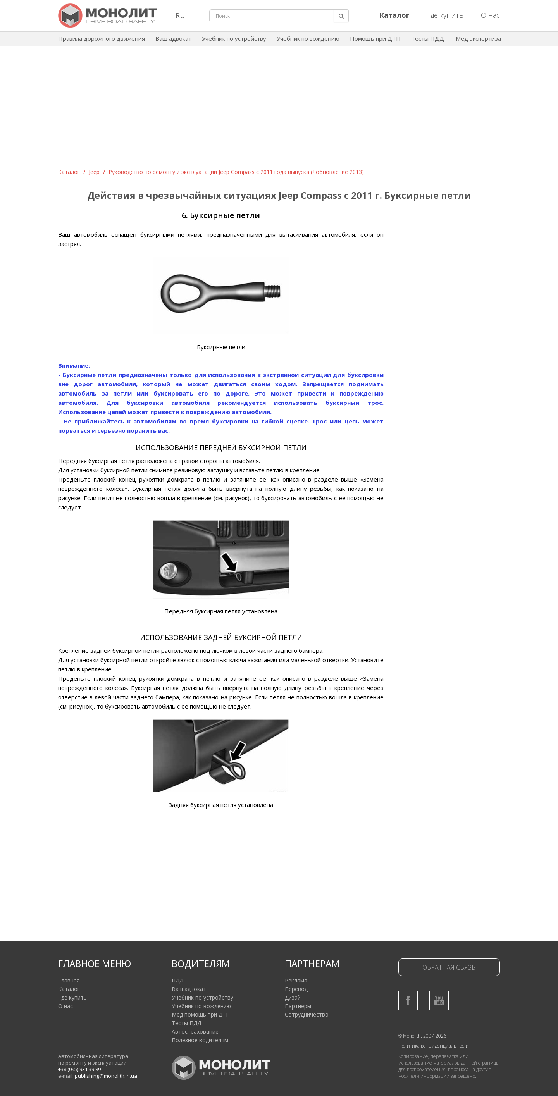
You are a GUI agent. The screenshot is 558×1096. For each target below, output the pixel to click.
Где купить (445, 15)
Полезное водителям (200, 1040)
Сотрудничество (307, 1014)
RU (180, 15)
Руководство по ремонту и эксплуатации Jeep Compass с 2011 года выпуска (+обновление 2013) (236, 171)
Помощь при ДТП (375, 38)
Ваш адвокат (173, 38)
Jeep (94, 171)
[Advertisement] (279, 110)
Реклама (296, 980)
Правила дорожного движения (101, 38)
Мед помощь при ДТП (201, 1014)
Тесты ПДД (427, 38)
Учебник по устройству (234, 38)
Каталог (69, 171)
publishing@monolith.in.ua (106, 1075)
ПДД (177, 980)
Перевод (296, 989)
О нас (490, 15)
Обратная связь (448, 967)
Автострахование (195, 1031)
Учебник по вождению (308, 38)
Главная (69, 980)
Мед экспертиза (478, 38)
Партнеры (298, 1006)
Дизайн (294, 997)
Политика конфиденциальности (433, 1046)
